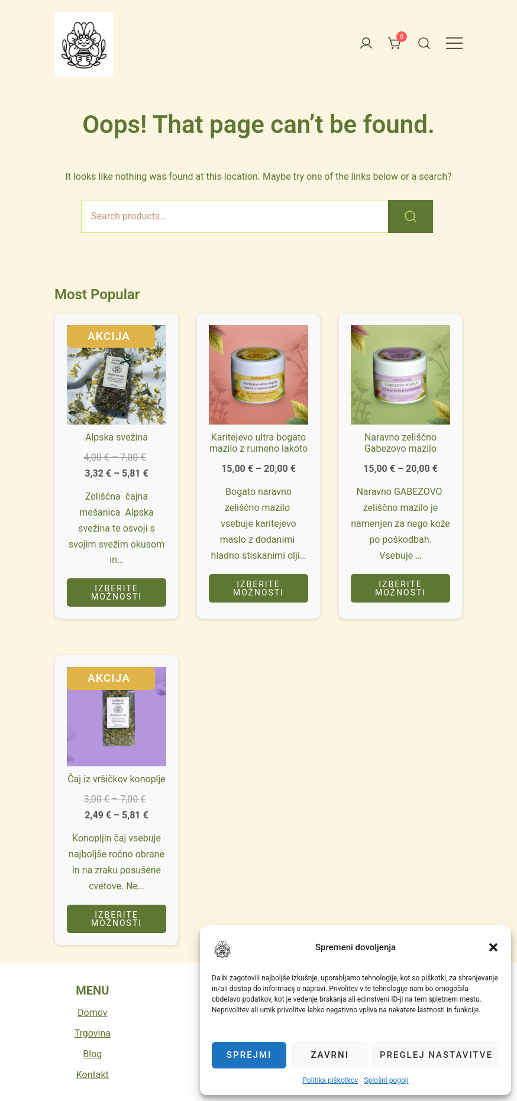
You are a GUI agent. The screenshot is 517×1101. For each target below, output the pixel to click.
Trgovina (93, 1033)
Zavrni (330, 1055)
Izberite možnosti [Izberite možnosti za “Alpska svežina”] (116, 592)
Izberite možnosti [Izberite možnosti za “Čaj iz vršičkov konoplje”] (116, 919)
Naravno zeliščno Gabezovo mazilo (400, 443)
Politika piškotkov (330, 1080)
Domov (92, 1012)
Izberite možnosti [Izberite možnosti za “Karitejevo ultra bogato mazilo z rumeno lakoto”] (258, 588)
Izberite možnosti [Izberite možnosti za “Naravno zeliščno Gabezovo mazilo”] (400, 588)
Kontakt (92, 1074)
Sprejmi (249, 1055)
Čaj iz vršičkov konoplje (116, 779)
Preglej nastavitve (436, 1055)
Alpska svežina (116, 437)
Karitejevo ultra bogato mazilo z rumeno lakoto (258, 443)
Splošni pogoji (386, 1080)
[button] (222, 949)
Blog (92, 1054)
